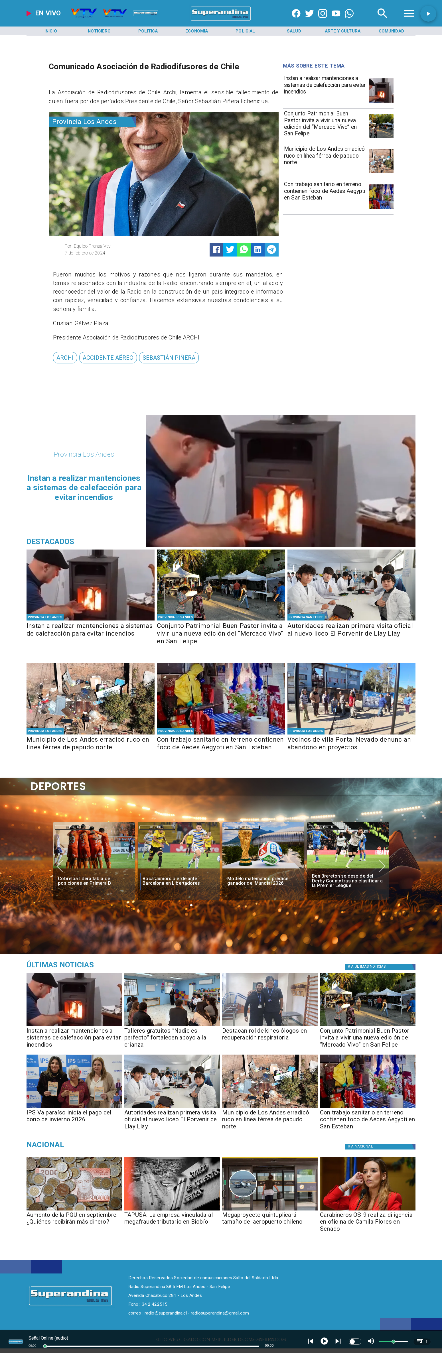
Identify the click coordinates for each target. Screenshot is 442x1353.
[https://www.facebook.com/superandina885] (296, 20)
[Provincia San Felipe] (306, 617)
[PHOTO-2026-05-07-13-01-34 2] (381, 137)
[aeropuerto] (270, 1210)
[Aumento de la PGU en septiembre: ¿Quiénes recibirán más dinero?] (74, 1210)
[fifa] (263, 868)
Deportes (72, 827)
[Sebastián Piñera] (169, 357)
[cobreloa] (94, 868)
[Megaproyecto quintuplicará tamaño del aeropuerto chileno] (270, 1224)
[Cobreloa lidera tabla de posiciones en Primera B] (94, 881)
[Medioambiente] (88, 965)
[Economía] (197, 31)
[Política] (148, 31)
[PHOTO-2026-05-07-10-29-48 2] (381, 173)
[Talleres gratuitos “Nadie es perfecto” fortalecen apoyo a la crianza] (172, 1040)
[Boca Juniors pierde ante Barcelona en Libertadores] (179, 881)
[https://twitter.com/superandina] (309, 20)
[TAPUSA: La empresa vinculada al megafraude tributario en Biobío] (172, 1224)
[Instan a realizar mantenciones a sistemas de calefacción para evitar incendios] (325, 90)
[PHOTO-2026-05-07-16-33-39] (172, 1025)
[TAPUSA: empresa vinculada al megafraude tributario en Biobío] (172, 1210)
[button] (65, 357)
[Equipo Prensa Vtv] (112, 246)
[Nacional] (88, 1144)
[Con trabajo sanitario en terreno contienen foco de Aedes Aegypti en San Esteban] (325, 196)
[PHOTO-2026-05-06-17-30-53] (381, 208)
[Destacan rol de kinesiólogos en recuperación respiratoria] (270, 1040)
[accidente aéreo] (108, 357)
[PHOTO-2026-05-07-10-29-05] (74, 1107)
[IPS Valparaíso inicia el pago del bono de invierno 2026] (74, 1121)
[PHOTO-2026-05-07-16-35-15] (381, 102)
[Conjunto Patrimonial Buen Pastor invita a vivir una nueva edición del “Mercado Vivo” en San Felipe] (325, 125)
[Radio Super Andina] (382, 20)
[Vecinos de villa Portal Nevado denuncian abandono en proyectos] (351, 748)
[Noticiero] (99, 31)
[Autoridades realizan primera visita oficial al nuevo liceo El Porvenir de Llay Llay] (351, 634)
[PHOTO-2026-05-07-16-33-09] (270, 1025)
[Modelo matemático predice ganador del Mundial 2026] (263, 881)
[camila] (367, 1210)
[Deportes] (72, 827)
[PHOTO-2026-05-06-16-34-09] (351, 734)
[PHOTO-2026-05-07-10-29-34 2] (351, 620)
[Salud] (294, 31)
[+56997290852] (349, 20)
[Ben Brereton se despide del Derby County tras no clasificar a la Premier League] (348, 868)
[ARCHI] (65, 357)
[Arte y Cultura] (343, 31)
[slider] (45, 1346)
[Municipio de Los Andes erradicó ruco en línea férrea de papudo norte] (325, 161)
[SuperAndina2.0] (221, 20)
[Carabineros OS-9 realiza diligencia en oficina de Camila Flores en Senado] (367, 1224)
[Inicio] (51, 31)
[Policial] (245, 31)
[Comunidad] (391, 31)
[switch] (355, 1341)
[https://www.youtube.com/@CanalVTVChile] (336, 20)
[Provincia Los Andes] (92, 122)
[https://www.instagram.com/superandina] (322, 20)
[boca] (179, 868)
